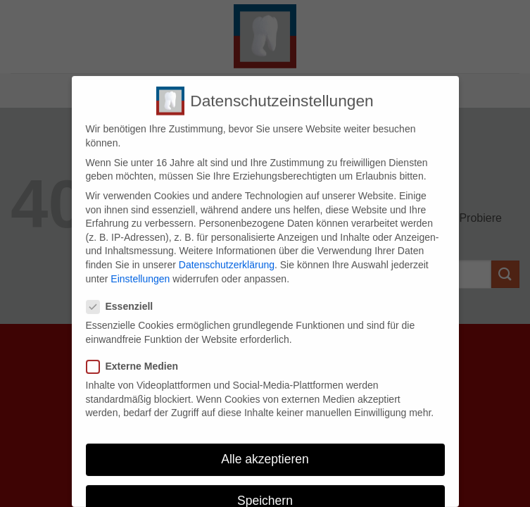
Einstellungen (140, 273)
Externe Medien (138, 361)
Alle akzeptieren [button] (265, 453)
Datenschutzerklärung (227, 259)
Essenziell (125, 301)
